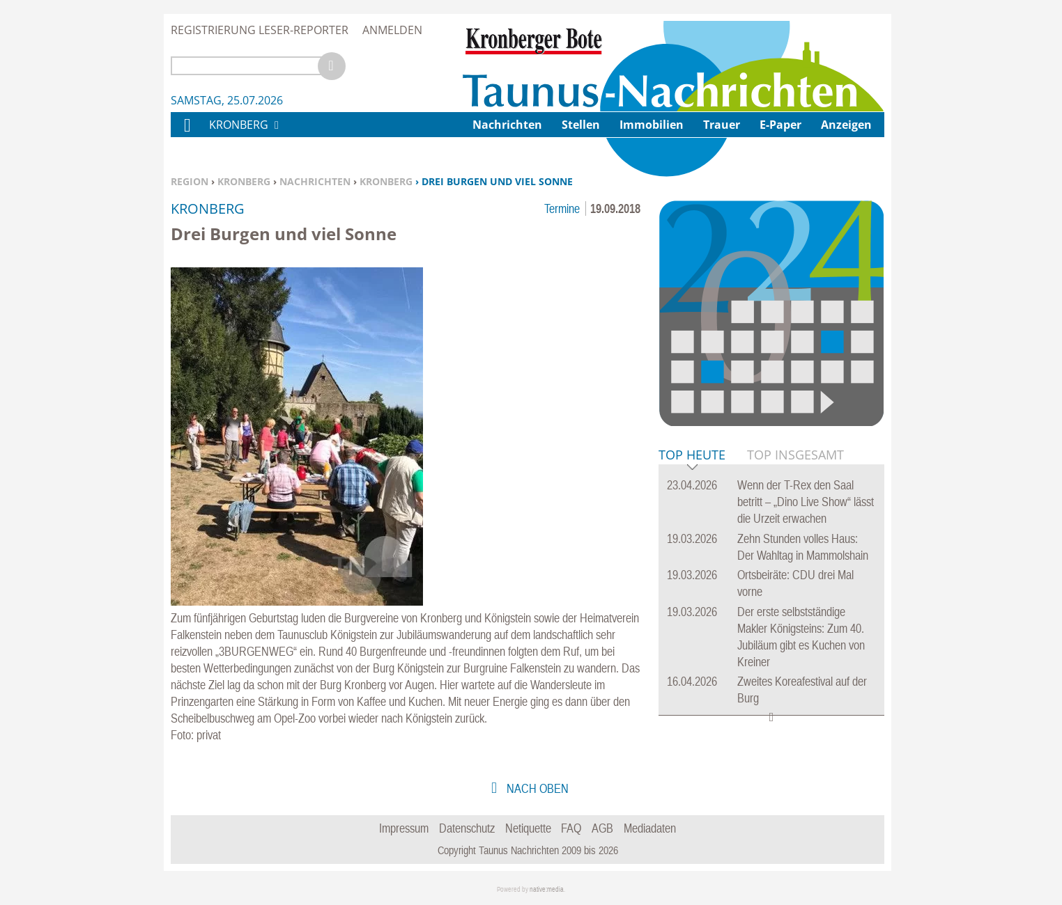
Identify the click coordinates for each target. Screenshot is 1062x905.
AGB (602, 828)
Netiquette (528, 828)
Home (186, 134)
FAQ (571, 828)
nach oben (536, 788)
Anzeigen (846, 124)
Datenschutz (467, 828)
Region (189, 181)
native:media (547, 889)
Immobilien (652, 124)
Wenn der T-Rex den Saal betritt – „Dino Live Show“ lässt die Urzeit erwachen (805, 502)
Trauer (721, 124)
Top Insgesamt (795, 454)
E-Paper (780, 124)
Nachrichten (315, 181)
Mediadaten (650, 828)
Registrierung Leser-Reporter (259, 30)
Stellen (581, 124)
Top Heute (692, 455)
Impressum (404, 828)
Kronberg (243, 181)
